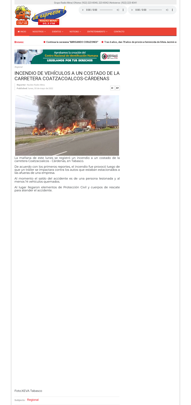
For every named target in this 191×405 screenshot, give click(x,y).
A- (112, 88)
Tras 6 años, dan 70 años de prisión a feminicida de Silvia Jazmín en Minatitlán (146, 42)
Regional (18, 67)
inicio (22, 31)
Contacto (119, 31)
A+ (117, 88)
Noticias (75, 31)
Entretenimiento (97, 31)
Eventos (57, 31)
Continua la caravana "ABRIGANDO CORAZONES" (72, 42)
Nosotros (39, 31)
